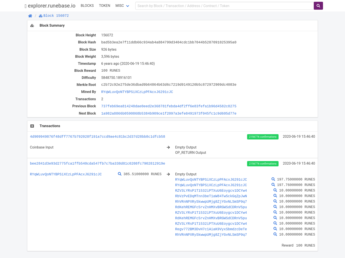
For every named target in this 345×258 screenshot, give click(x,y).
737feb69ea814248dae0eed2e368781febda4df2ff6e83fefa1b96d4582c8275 (168, 106)
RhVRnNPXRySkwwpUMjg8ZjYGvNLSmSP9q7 (211, 201)
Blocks (87, 6)
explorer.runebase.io (50, 6)
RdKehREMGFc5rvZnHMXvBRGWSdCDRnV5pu (211, 207)
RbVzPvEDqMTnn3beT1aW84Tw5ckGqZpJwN (211, 196)
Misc (120, 6)
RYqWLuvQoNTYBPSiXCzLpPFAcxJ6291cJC (137, 91)
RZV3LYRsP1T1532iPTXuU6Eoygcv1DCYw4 (211, 190)
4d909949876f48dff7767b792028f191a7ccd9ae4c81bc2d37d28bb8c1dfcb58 (97, 136)
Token (104, 6)
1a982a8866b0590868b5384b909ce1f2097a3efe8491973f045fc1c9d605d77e (168, 113)
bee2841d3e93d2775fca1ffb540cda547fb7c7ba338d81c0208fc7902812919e (97, 163)
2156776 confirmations (262, 136)
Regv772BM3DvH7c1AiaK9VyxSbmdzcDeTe (211, 229)
